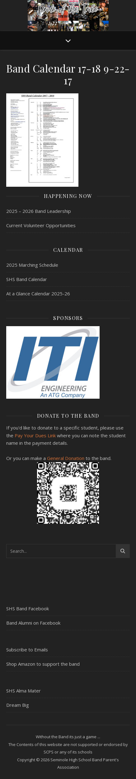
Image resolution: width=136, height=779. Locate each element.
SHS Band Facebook (27, 608)
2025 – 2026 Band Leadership (38, 211)
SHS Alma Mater (23, 690)
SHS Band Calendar (26, 279)
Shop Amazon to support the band (43, 664)
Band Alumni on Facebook (33, 623)
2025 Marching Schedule (32, 265)
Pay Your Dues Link (35, 435)
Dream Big (17, 705)
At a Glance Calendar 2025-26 (38, 293)
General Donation (65, 458)
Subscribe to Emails (27, 649)
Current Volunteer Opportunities (41, 225)
